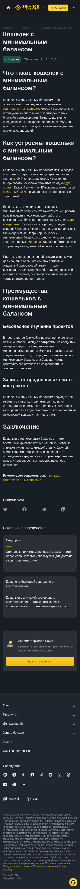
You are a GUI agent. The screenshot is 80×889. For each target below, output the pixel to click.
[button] (74, 7)
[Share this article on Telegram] (44, 509)
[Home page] (27, 8)
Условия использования (57, 863)
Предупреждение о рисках (17, 866)
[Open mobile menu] (73, 7)
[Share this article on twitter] (5, 509)
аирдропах (34, 241)
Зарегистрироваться (39, 661)
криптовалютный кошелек (21, 108)
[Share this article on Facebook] (24, 509)
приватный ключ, (15, 191)
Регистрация (58, 7)
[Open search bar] (42, 7)
